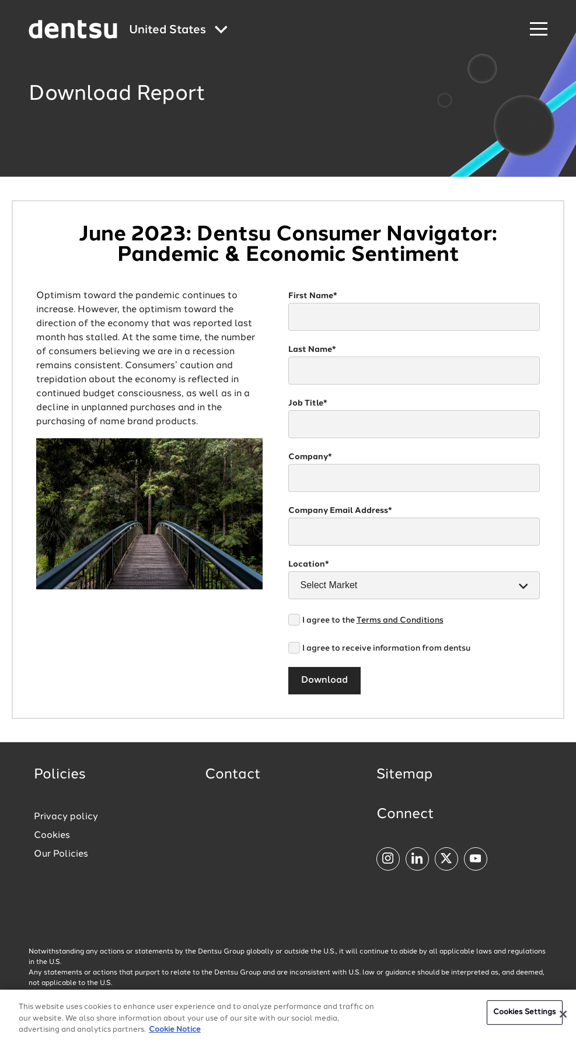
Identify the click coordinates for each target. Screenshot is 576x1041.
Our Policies (61, 854)
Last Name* (312, 349)
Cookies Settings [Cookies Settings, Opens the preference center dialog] (524, 1015)
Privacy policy (66, 817)
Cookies (52, 835)
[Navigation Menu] (538, 29)
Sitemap (404, 775)
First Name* (312, 296)
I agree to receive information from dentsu (386, 648)
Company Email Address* (340, 510)
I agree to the (373, 620)
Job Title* (307, 403)
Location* (308, 564)
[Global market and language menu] (178, 30)
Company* (310, 457)
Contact (233, 775)
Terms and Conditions (400, 620)
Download (324, 680)
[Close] (563, 1017)
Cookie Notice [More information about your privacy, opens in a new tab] (175, 1033)
